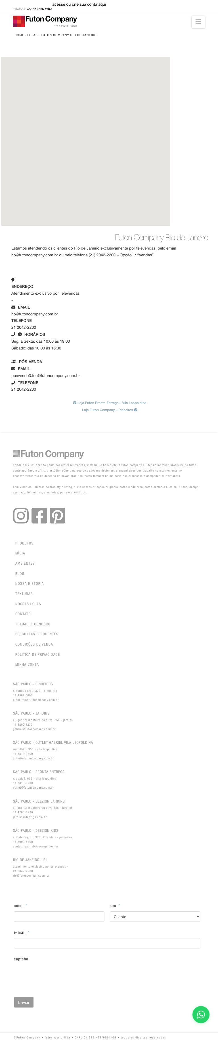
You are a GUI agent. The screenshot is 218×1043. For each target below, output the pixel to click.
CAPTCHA (21, 959)
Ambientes (25, 564)
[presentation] (57, 976)
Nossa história (29, 584)
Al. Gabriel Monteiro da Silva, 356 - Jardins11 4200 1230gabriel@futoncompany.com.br (43, 721)
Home (19, 35)
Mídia (20, 553)
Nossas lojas (28, 604)
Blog (19, 574)
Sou (115, 906)
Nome (21, 906)
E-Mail (22, 932)
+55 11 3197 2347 (39, 9)
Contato (23, 614)
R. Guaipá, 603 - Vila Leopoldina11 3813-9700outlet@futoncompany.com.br (39, 779)
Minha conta (27, 665)
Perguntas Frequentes (36, 634)
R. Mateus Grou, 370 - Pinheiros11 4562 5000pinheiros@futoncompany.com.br (36, 692)
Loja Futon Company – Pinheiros (109, 410)
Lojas (32, 35)
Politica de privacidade (37, 655)
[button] (198, 22)
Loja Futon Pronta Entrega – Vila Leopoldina (109, 403)
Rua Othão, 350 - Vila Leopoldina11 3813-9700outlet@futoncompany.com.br (53, 750)
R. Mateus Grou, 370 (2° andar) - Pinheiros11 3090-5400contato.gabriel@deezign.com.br (42, 838)
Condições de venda (34, 644)
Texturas (24, 594)
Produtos (24, 543)
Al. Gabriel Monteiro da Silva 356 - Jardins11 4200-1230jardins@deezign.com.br (42, 809)
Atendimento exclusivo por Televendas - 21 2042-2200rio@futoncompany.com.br (40, 867)
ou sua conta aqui (79, 4)
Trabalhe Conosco (33, 624)
